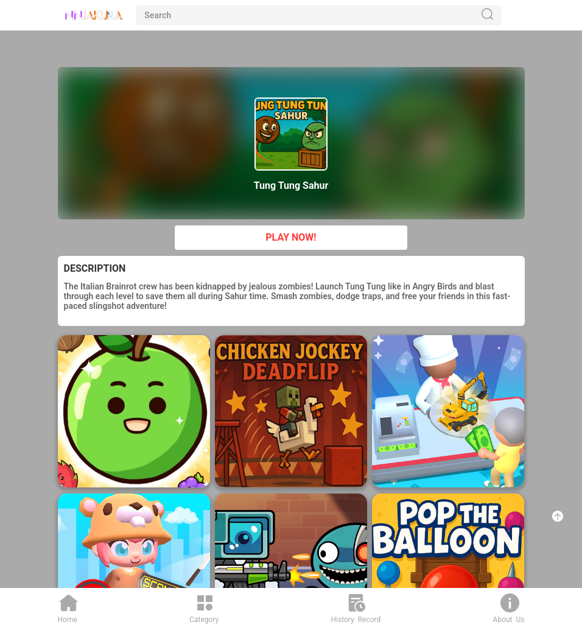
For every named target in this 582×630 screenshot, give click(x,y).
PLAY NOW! (290, 237)
